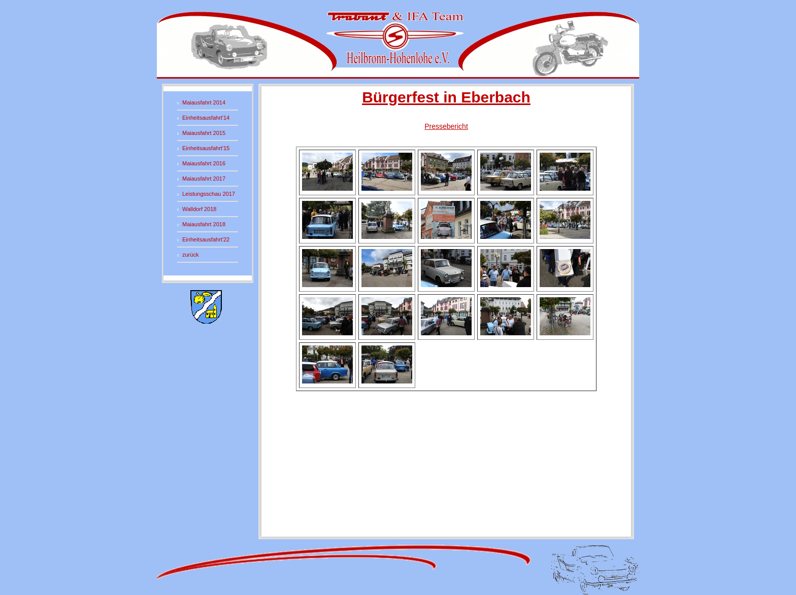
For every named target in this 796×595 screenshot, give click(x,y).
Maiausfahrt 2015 (203, 133)
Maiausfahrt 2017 (203, 179)
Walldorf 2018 (199, 209)
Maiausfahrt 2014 (203, 102)
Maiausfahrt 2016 (203, 163)
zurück (190, 255)
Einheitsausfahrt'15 (205, 148)
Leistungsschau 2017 (208, 194)
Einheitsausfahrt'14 (205, 118)
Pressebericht (446, 126)
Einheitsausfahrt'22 (205, 239)
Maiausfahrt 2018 (203, 224)
